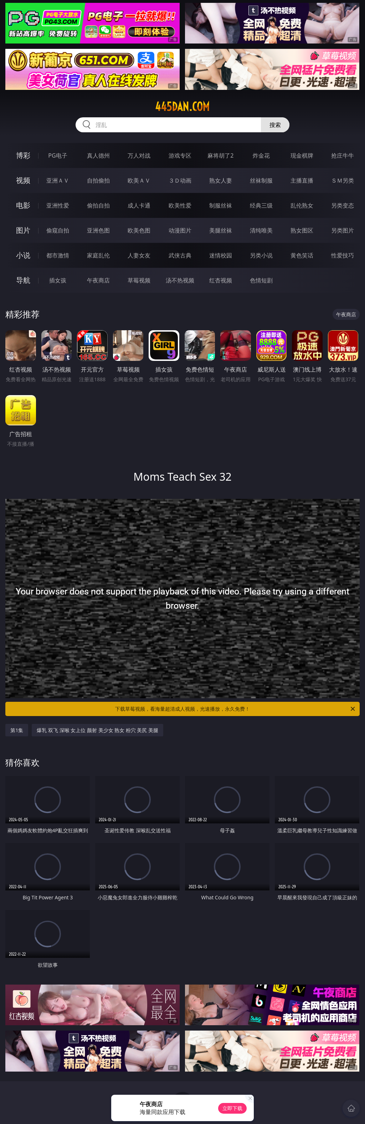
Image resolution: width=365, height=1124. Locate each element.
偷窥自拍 (57, 230)
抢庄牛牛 (342, 155)
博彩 (23, 155)
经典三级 (261, 205)
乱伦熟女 (302, 205)
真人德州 (98, 155)
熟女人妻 (220, 180)
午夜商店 (98, 280)
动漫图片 (180, 230)
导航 (23, 280)
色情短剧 (261, 280)
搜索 (275, 125)
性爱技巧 (342, 255)
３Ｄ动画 (180, 180)
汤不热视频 (180, 280)
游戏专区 (180, 155)
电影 (23, 205)
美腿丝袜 (220, 230)
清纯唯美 (261, 230)
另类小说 (261, 255)
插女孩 (57, 280)
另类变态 (342, 205)
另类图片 (342, 230)
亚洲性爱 (57, 205)
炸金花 (261, 155)
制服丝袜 (220, 205)
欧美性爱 (180, 205)
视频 (23, 180)
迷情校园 (220, 255)
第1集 (16, 730)
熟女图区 (302, 230)
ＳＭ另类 (342, 180)
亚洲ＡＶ (57, 180)
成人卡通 (139, 205)
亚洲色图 (98, 230)
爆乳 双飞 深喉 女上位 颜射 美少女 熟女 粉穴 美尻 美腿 (97, 730)
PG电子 (57, 155)
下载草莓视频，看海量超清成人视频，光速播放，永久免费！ (235, 709)
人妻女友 (139, 255)
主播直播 (302, 180)
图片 (23, 230)
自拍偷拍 (98, 180)
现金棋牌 (302, 155)
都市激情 (57, 255)
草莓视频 (139, 280)
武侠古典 (180, 255)
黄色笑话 (302, 255)
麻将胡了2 (220, 155)
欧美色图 (139, 230)
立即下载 (232, 1108)
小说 (23, 255)
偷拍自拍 (98, 205)
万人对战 (139, 155)
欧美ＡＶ (139, 180)
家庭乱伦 (98, 255)
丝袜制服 (261, 180)
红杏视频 (220, 280)
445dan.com (182, 106)
